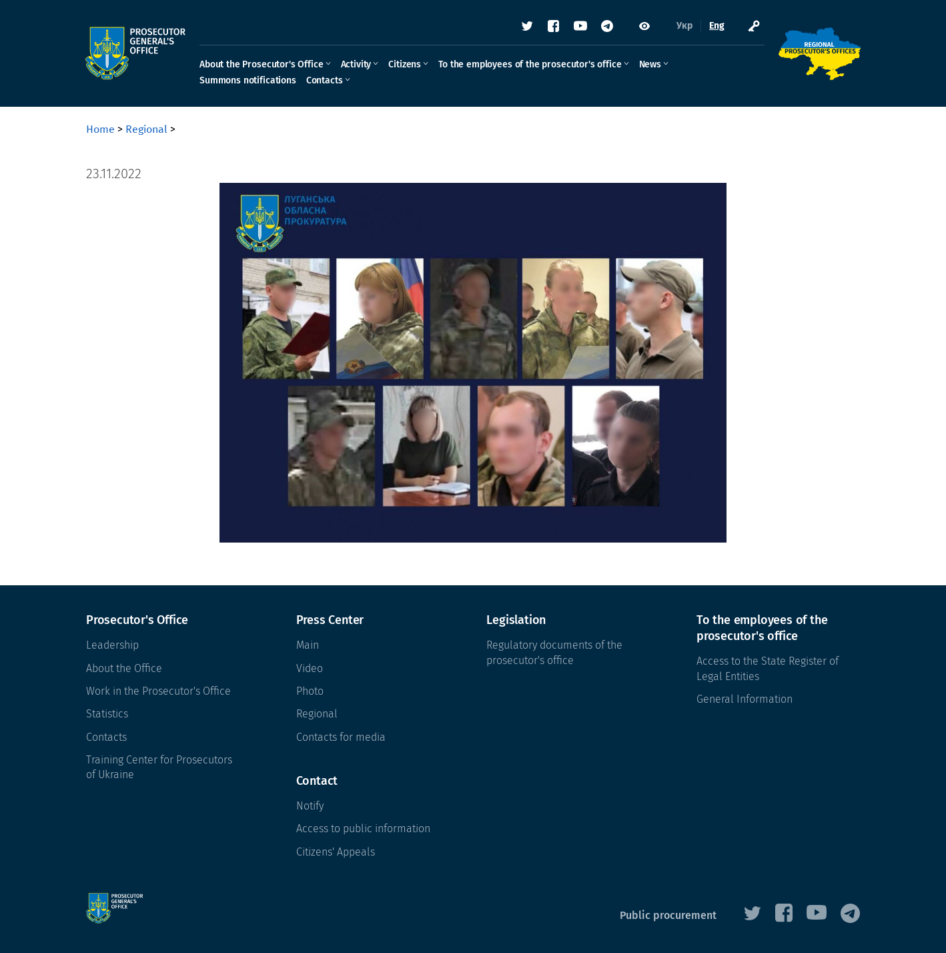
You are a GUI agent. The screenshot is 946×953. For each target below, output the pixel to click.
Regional (146, 129)
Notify (310, 806)
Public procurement (668, 915)
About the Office (124, 668)
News (651, 64)
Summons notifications (248, 80)
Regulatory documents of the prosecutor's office (554, 652)
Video (309, 668)
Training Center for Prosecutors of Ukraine (159, 767)
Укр (684, 26)
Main (307, 645)
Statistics (107, 713)
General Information (744, 699)
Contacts (325, 80)
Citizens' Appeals (335, 852)
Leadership (112, 645)
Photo (310, 691)
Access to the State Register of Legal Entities (767, 668)
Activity (357, 64)
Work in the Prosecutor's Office (158, 691)
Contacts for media (341, 737)
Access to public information (363, 828)
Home (100, 129)
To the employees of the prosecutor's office (530, 64)
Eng (716, 26)
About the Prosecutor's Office (262, 64)
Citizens (405, 64)
